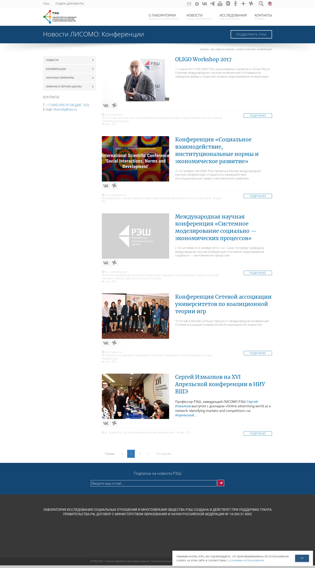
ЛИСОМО (204, 49)
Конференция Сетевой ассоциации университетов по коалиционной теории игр (223, 305)
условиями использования (246, 560)
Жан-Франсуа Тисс (123, 118)
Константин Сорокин (149, 279)
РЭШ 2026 (97, 564)
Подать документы (69, 3)
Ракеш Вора (142, 357)
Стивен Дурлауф (160, 199)
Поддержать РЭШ (251, 34)
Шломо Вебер (203, 199)
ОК (302, 558)
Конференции (56, 69)
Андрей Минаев (191, 118)
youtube (218, 3)
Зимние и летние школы (64, 86)
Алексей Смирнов (211, 118)
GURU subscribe (185, 3)
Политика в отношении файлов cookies (171, 564)
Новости (52, 60)
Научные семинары (60, 77)
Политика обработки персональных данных (127, 564)
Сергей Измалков (145, 118)
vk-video (226, 3)
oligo (108, 118)
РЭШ (46, 3)
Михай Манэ (172, 357)
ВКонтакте (201, 3)
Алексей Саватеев (124, 279)
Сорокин (200, 276)
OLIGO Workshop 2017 (203, 59)
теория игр (111, 357)
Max (193, 3)
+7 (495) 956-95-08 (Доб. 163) (68, 105)
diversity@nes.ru (65, 109)
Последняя (163, 456)
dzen (242, 3)
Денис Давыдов (164, 276)
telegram (210, 3)
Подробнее (258, 116)
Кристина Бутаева (143, 276)
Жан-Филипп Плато (182, 199)
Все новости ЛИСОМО (222, 49)
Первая (110, 456)
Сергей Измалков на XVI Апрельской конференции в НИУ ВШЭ (220, 386)
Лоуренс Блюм (141, 199)
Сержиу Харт (157, 357)
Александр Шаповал (168, 118)
